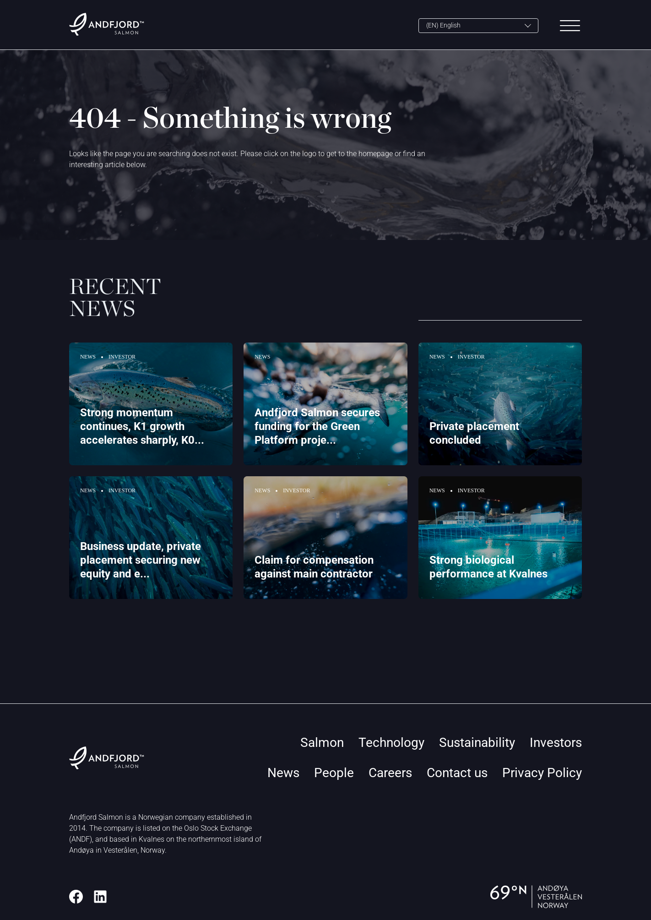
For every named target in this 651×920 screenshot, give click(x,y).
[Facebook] (76, 897)
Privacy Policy (542, 772)
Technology (391, 742)
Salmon (322, 742)
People (334, 772)
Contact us (457, 772)
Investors (556, 742)
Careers (390, 772)
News (283, 772)
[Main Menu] (570, 25)
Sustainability (477, 742)
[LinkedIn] (100, 896)
